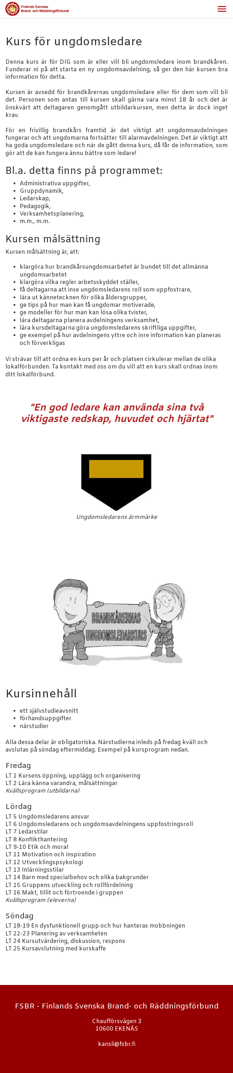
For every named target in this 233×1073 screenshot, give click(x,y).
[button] (222, 9)
